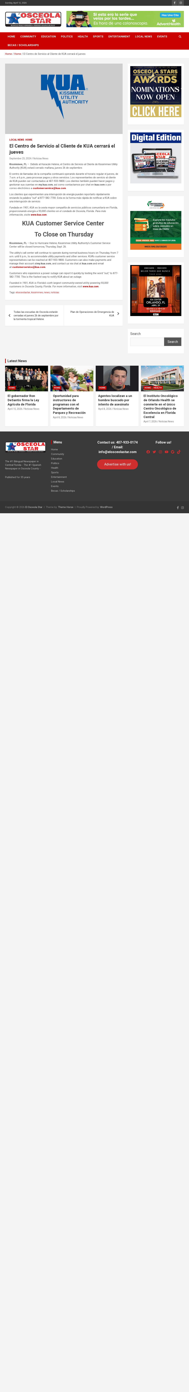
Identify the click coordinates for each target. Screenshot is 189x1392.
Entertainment (119, 36)
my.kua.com (45, 184)
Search (135, 334)
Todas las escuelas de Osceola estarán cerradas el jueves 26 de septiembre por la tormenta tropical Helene (36, 315)
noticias (55, 292)
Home (11, 36)
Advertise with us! (117, 464)
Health (83, 36)
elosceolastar (23, 292)
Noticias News (40, 158)
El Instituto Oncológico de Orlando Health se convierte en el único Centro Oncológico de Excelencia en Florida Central (161, 406)
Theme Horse (65, 507)
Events (162, 36)
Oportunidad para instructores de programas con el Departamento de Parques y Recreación (69, 404)
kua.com (99, 184)
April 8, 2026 (59, 417)
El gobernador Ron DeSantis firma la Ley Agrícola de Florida (23, 400)
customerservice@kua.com (49, 188)
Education (48, 36)
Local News (143, 36)
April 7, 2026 (150, 421)
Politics (67, 36)
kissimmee (37, 292)
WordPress (106, 507)
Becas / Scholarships (23, 45)
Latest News (17, 361)
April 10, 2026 (15, 409)
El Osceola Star (33, 507)
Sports (98, 36)
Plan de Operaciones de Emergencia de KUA (92, 313)
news (47, 292)
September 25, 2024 (20, 158)
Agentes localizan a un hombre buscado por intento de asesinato (115, 400)
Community (28, 36)
